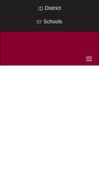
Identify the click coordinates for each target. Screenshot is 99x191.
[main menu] (89, 58)
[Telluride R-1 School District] (49, 44)
